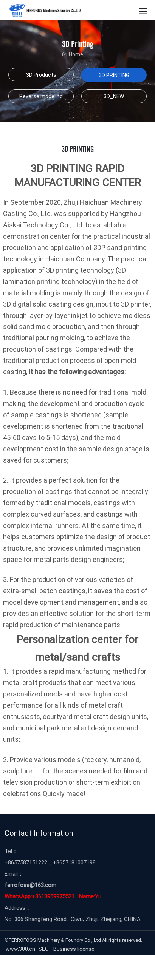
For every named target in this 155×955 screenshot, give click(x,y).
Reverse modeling (41, 96)
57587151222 (30, 862)
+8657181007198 (74, 862)
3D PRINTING (114, 75)
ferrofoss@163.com (30, 885)
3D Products (41, 74)
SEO (45, 948)
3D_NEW (114, 96)
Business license (74, 948)
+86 (9, 862)
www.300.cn (20, 948)
